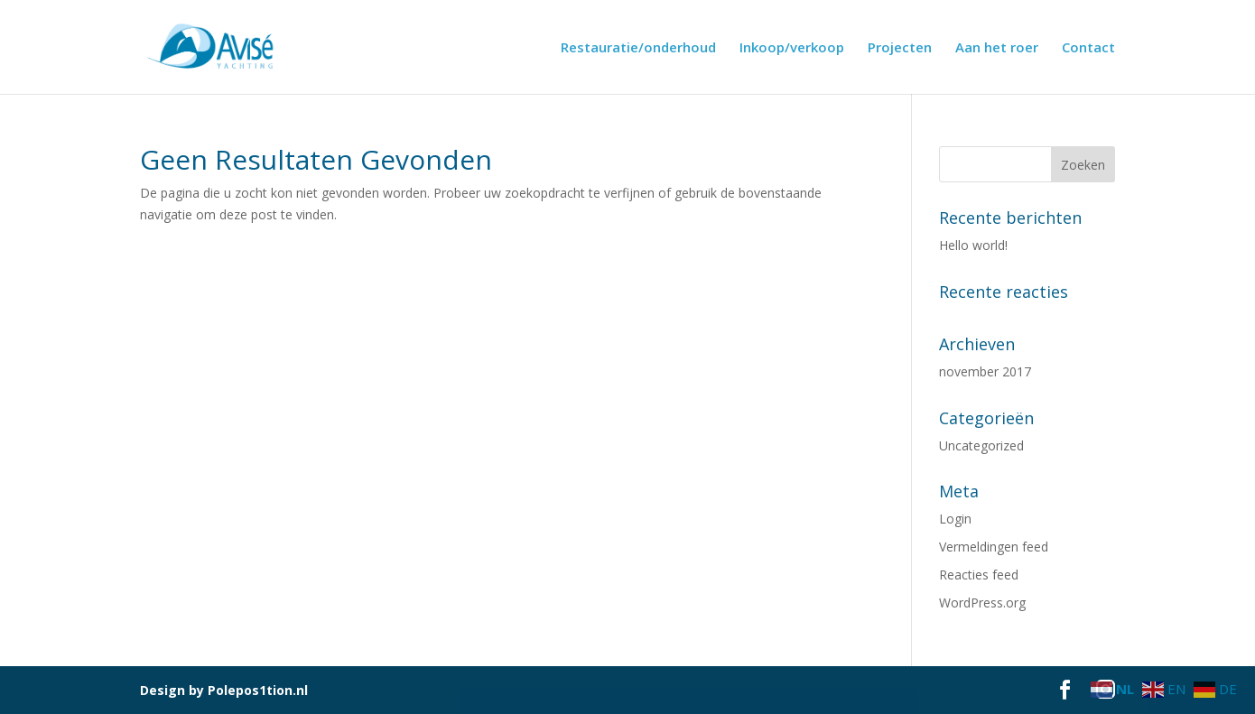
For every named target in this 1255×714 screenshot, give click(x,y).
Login (955, 518)
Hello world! (973, 245)
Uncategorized (981, 445)
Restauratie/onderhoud (638, 48)
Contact (1088, 48)
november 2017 (985, 371)
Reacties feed (978, 574)
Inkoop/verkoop (791, 48)
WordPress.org (982, 602)
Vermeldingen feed (993, 546)
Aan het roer (996, 48)
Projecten (900, 48)
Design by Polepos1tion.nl (224, 690)
